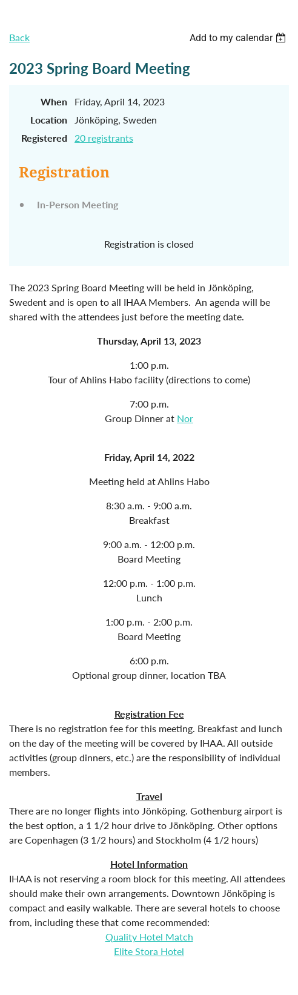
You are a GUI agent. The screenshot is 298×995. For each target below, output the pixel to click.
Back (19, 37)
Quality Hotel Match (149, 936)
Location (48, 119)
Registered (44, 138)
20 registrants (103, 138)
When (54, 101)
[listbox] (239, 37)
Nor (185, 418)
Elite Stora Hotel (149, 951)
